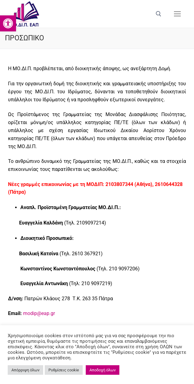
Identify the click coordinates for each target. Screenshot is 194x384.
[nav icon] (177, 13)
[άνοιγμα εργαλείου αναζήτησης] (158, 14)
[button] (8, 23)
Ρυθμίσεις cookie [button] (63, 370)
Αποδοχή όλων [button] (102, 370)
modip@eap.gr (39, 313)
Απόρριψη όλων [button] (25, 370)
